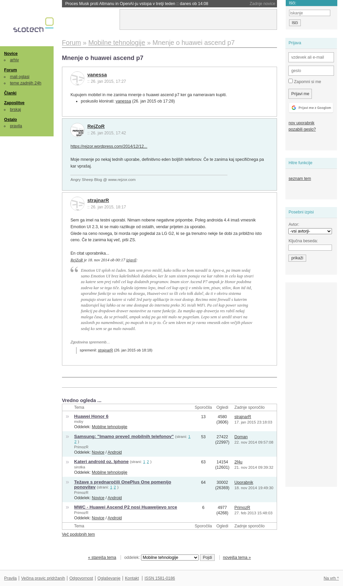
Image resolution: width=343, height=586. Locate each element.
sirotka (79, 467)
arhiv (14, 60)
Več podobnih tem (78, 534)
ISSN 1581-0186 (159, 578)
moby (78, 421)
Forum (10, 70)
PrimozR (81, 447)
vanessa (97, 74)
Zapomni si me (304, 81)
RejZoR (96, 126)
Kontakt (132, 578)
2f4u (238, 462)
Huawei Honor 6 (91, 416)
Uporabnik (243, 482)
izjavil (131, 260)
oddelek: (161, 557)
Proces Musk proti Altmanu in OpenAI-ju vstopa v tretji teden (136, 3)
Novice (10, 53)
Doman (241, 437)
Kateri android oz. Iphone (101, 461)
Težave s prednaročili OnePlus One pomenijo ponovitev (122, 484)
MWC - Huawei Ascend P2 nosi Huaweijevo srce (125, 507)
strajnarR (98, 200)
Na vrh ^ (331, 578)
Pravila (10, 578)
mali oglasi (19, 76)
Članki (10, 93)
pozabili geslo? (302, 129)
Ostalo (10, 119)
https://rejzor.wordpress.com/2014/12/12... (108, 146)
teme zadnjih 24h (26, 83)
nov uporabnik (301, 123)
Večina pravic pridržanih (43, 578)
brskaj (15, 109)
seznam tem (299, 178)
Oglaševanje (108, 578)
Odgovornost (81, 578)
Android (115, 452)
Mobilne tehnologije (109, 427)
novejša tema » (237, 557)
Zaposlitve (14, 103)
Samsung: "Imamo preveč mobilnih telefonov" (124, 436)
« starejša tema (102, 557)
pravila (16, 126)
